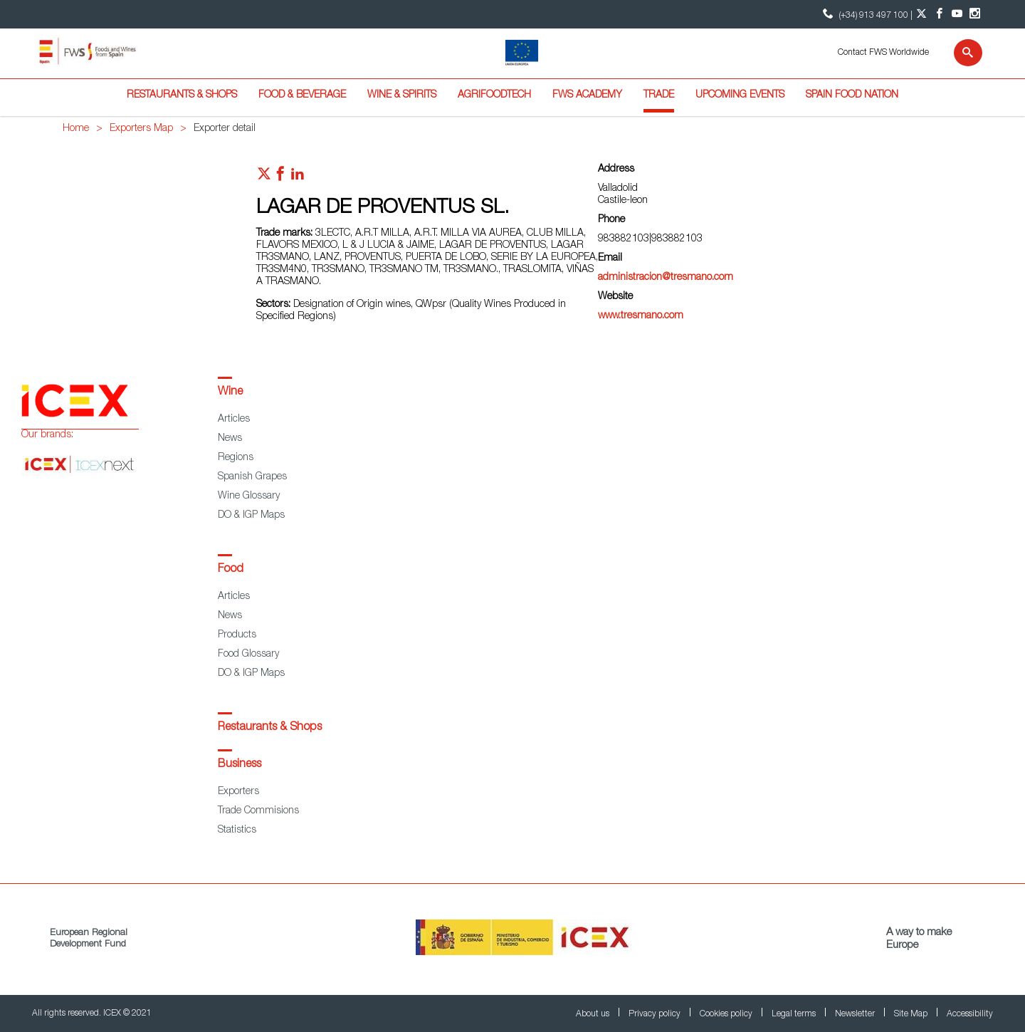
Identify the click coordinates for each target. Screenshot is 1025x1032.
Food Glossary (248, 655)
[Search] (959, 52)
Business (239, 765)
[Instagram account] (975, 14)
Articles (234, 419)
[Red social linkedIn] (297, 177)
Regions (235, 458)
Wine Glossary (249, 496)
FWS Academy (587, 95)
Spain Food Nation (852, 95)
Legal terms (795, 1014)
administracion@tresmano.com (665, 278)
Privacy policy (656, 1014)
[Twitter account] (921, 14)
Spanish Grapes (252, 477)
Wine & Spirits (401, 95)
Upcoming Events (739, 95)
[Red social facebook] (280, 177)
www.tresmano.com (640, 316)
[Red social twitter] (264, 177)
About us (593, 1014)
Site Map (912, 1014)
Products (237, 635)
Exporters (238, 792)
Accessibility (970, 1014)
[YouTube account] (957, 14)
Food (230, 569)
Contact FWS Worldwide (883, 52)
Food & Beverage (302, 95)
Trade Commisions (258, 811)
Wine (230, 392)
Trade (658, 95)
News (230, 439)
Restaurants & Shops (182, 95)
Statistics (237, 830)
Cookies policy (727, 1014)
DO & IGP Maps (251, 516)
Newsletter (856, 1014)
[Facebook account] (939, 14)
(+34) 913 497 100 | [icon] (866, 14)
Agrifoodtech (494, 95)
